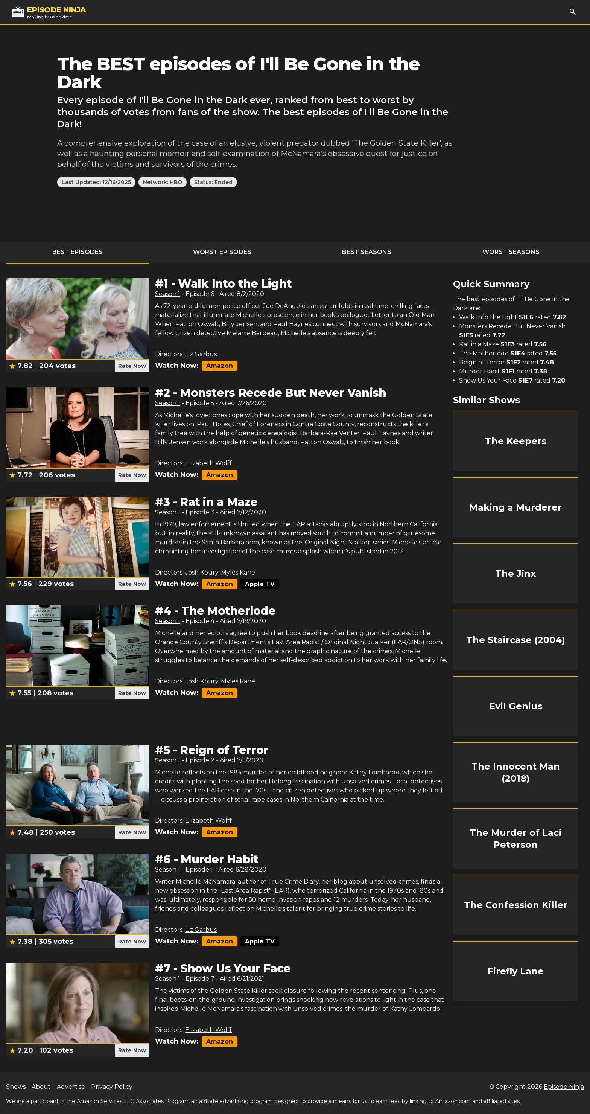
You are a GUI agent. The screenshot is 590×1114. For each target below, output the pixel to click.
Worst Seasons (511, 252)
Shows (16, 1086)
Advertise (71, 1086)
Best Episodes (77, 252)
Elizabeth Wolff (208, 463)
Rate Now (132, 366)
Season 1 (167, 293)
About (41, 1086)
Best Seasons (366, 252)
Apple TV (260, 584)
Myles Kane (238, 572)
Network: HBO (162, 182)
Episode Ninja (564, 1086)
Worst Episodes (222, 252)
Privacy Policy (111, 1086)
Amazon (219, 365)
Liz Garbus (201, 354)
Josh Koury (201, 572)
